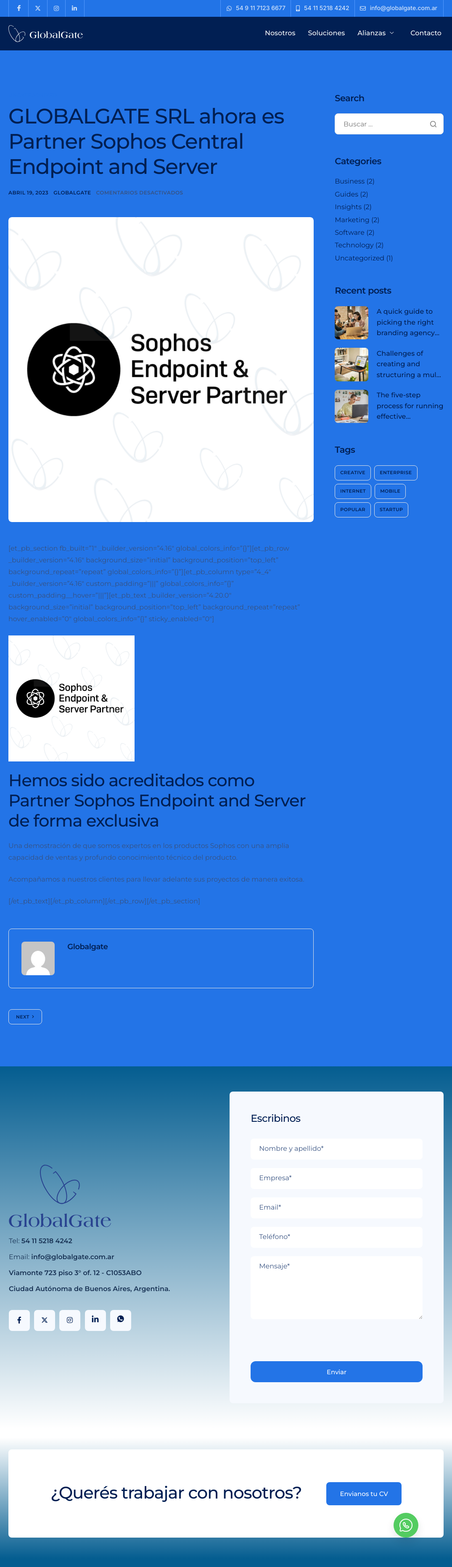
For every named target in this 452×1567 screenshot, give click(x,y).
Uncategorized (32, 95)
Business (350, 182)
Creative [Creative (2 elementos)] (352, 472)
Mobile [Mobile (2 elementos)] (390, 491)
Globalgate (72, 193)
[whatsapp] (406, 1525)
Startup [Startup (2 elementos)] (391, 509)
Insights (348, 207)
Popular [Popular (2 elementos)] (352, 509)
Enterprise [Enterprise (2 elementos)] (396, 472)
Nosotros (280, 33)
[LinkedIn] (95, 1320)
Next (22, 1017)
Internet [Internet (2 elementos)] (353, 491)
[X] (44, 1320)
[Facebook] (19, 1320)
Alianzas (376, 33)
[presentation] (314, 1344)
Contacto (425, 33)
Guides (346, 195)
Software (350, 233)
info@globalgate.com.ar (72, 1257)
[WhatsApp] (120, 1320)
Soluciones (326, 33)
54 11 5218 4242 (46, 1241)
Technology (354, 245)
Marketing (352, 220)
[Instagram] (69, 1320)
